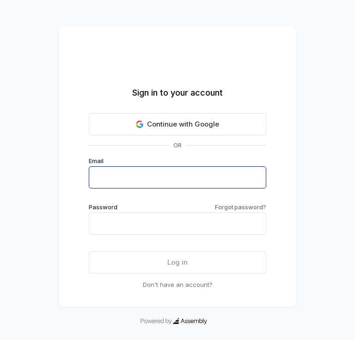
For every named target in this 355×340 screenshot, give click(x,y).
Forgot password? (240, 207)
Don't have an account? (178, 284)
